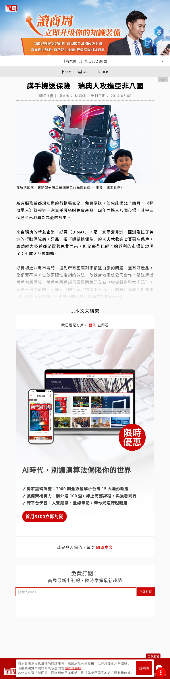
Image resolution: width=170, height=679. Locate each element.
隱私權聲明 (73, 668)
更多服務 (153, 656)
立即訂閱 (145, 591)
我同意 (144, 668)
